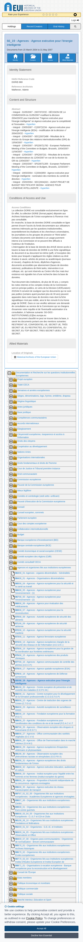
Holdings (12, 26)
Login (75, 20)
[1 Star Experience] (44, 15)
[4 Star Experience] (53, 15)
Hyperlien (30, 124)
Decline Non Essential (41, 935)
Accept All (41, 928)
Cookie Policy (34, 918)
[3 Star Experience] (50, 15)
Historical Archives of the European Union (35, 357)
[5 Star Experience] (56, 15)
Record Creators (34, 26)
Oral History (58, 26)
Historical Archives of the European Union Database (31, 7)
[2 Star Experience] (47, 15)
